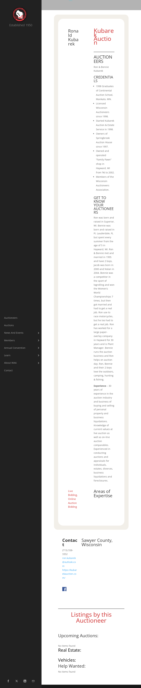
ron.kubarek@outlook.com (69, 562)
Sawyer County (96, 540)
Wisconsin (92, 544)
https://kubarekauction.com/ (69, 573)
